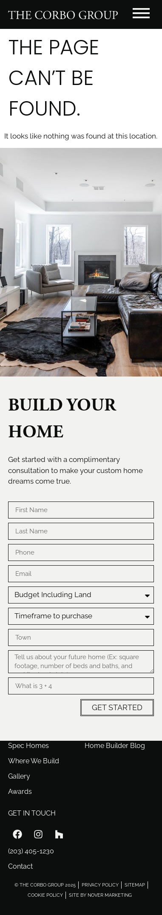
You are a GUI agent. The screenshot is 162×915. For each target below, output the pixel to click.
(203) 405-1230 (31, 851)
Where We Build (33, 761)
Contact (20, 866)
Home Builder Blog (115, 746)
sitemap (135, 885)
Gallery (19, 776)
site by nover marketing (100, 895)
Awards (20, 792)
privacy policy (100, 885)
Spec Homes (28, 746)
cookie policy (45, 895)
